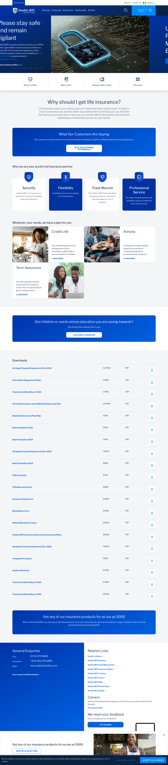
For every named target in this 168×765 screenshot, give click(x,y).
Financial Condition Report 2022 (27, 598)
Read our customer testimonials (84, 149)
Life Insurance (18, 3)
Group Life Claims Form (23, 501)
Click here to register (84, 335)
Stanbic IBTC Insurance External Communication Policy (37, 538)
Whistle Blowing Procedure (24, 526)
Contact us (137, 3)
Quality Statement (20, 574)
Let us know (105, 729)
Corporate (56, 10)
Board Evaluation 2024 (22, 441)
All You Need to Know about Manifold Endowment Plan (37, 405)
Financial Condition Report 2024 (27, 393)
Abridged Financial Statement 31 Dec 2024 (32, 368)
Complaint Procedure (22, 562)
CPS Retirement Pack (22, 489)
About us (127, 3)
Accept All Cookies (153, 760)
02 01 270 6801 (39, 660)
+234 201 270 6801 (41, 665)
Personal (46, 10)
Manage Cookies (126, 760)
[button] (14, 68)
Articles (91, 10)
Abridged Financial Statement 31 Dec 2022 (32, 550)
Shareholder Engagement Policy (27, 381)
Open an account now (26, 751)
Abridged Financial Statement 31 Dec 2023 (32, 453)
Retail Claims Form (20, 513)
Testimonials (80, 10)
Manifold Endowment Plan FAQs (27, 417)
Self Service (68, 10)
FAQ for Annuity (19, 477)
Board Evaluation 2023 (22, 465)
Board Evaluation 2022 (22, 429)
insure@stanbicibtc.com (26, 59)
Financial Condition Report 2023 (27, 586)
